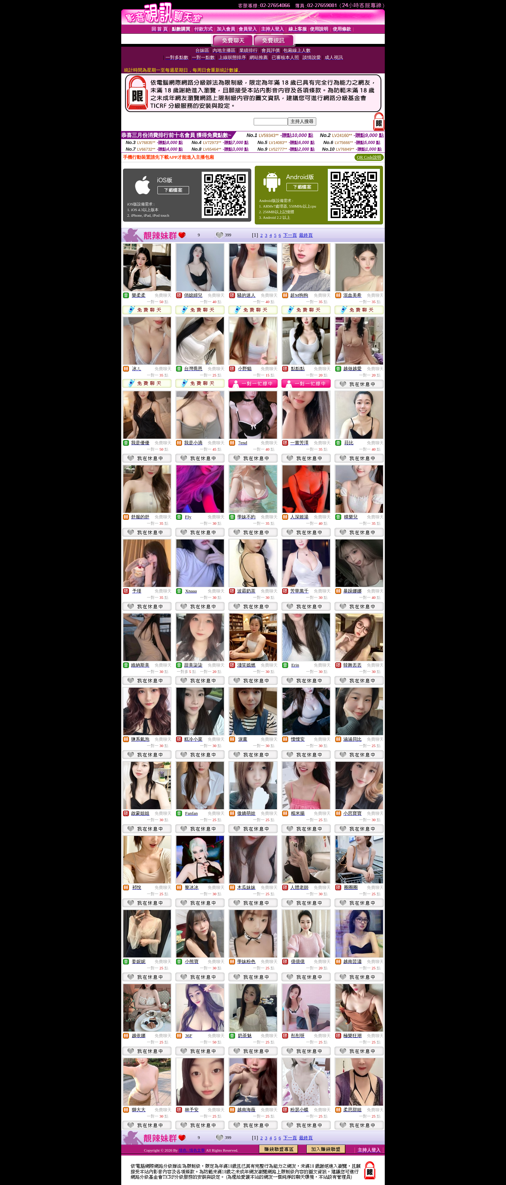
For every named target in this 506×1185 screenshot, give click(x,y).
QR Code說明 (369, 157)
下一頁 (290, 235)
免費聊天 (163, 295)
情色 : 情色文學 (192, 1150)
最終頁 (306, 235)
